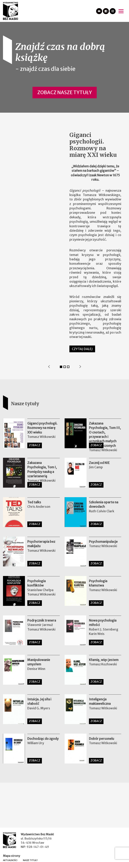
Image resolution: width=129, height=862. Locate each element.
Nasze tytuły (30, 860)
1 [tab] (61, 367)
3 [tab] (68, 367)
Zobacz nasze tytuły (64, 92)
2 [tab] (64, 367)
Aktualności (10, 860)
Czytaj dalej (82, 349)
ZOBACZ (34, 445)
